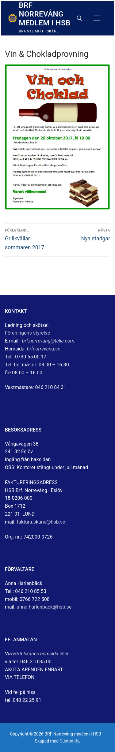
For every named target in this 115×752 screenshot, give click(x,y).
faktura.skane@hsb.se (41, 522)
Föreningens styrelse (27, 333)
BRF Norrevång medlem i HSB (45, 14)
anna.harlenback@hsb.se (44, 607)
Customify (69, 741)
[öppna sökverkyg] (79, 18)
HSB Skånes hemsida (36, 654)
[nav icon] (97, 18)
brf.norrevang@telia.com (48, 341)
